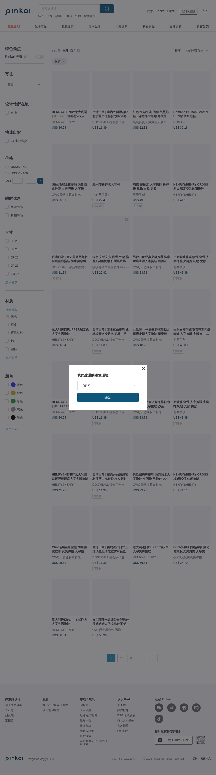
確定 (108, 397)
